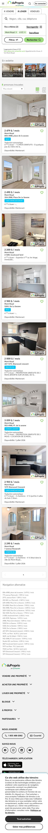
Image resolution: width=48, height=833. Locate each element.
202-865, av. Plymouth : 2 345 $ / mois (16, 600)
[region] (24, 803)
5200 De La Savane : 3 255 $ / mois (15, 623)
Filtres (13, 40)
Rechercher (34, 40)
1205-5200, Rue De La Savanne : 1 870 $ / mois (19, 610)
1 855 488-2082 (13, 735)
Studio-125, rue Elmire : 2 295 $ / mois (16, 641)
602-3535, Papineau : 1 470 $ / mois (15, 618)
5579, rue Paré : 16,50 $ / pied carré (15, 634)
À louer (22, 11)
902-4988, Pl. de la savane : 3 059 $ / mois (17, 639)
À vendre (9, 11)
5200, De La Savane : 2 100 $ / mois (15, 628)
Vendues (34, 11)
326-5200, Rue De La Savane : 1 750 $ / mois (18, 613)
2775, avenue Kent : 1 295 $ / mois (14, 598)
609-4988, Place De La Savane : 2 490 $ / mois (19, 603)
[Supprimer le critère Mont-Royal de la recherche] (11, 32)
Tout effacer (34, 33)
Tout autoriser (24, 819)
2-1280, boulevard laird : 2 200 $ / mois (16, 615)
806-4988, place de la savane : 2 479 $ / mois (18, 592)
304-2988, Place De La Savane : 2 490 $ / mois (19, 608)
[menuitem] (24, 676)
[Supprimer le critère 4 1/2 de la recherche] (22, 32)
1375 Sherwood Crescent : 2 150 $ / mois (16, 651)
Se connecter (40, 3)
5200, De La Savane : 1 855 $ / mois (15, 626)
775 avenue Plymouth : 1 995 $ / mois (15, 595)
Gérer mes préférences (24, 826)
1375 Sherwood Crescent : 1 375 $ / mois (16, 654)
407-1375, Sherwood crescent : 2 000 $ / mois (18, 631)
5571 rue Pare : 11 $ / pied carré (13, 646)
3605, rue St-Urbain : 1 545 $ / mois (15, 636)
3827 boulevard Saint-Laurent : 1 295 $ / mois (18, 644)
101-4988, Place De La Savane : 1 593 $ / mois (18, 605)
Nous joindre (9, 729)
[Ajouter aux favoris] (42, 131)
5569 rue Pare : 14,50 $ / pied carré (15, 649)
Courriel (35, 735)
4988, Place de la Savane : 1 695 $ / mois (17, 621)
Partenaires (11, 719)
